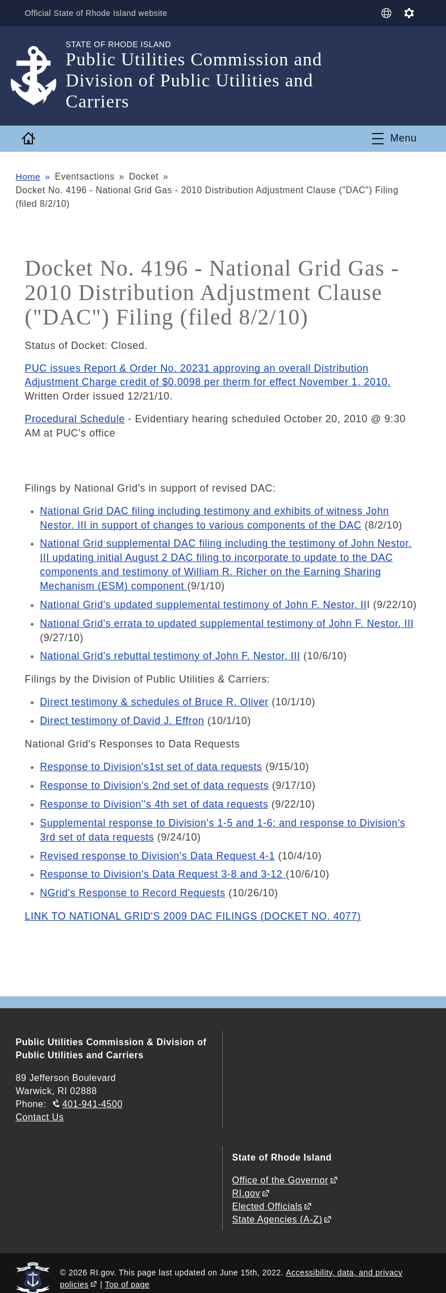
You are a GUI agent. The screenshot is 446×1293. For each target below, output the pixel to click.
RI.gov (246, 1182)
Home (27, 176)
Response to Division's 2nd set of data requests (155, 778)
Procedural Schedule (74, 418)
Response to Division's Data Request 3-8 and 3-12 (163, 864)
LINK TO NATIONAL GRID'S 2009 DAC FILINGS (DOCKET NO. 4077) (193, 905)
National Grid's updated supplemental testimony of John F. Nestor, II (204, 600)
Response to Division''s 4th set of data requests (154, 796)
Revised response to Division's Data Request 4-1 (158, 846)
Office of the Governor (280, 1168)
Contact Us (39, 1106)
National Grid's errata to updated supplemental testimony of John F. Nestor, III (227, 618)
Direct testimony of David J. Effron (122, 714)
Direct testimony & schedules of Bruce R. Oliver (154, 696)
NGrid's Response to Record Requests (133, 882)
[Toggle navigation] (395, 138)
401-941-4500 (92, 1092)
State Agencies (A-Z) (277, 1208)
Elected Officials (267, 1195)
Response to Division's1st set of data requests (151, 760)
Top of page (127, 1272)
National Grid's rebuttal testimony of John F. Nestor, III (170, 650)
